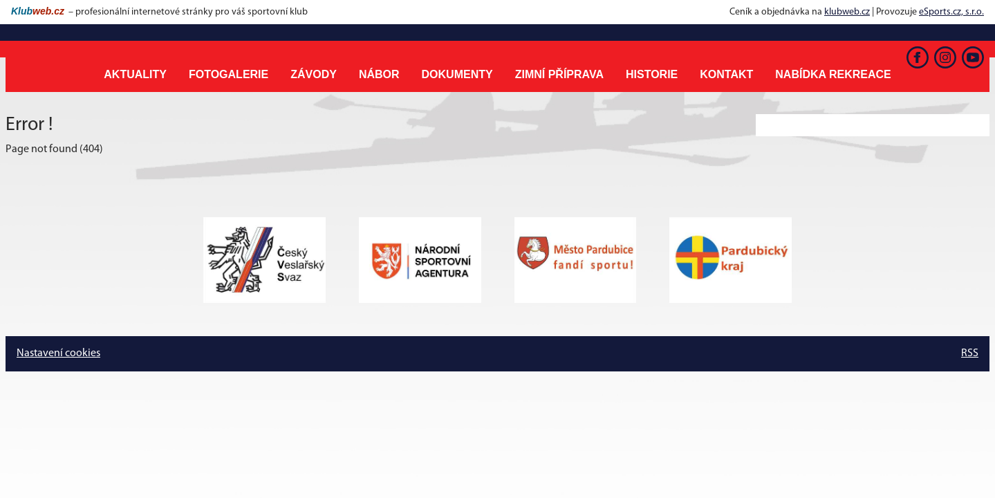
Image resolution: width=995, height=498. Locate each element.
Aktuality (135, 74)
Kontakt (726, 74)
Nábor (379, 74)
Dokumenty (457, 74)
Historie (652, 74)
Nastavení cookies (58, 353)
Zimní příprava (559, 74)
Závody (313, 74)
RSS (969, 353)
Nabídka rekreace (833, 74)
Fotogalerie (228, 74)
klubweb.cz (847, 12)
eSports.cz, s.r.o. (951, 12)
